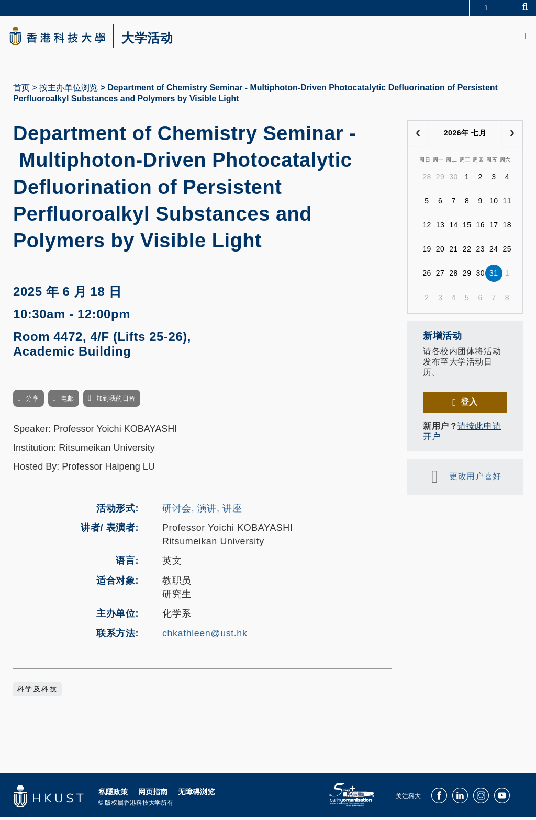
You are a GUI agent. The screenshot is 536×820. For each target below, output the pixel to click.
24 (493, 252)
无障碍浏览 (196, 794)
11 (507, 204)
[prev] (418, 136)
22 (467, 252)
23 (480, 252)
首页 (21, 90)
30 (453, 180)
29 (440, 180)
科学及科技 (37, 692)
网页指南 (153, 794)
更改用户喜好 (475, 479)
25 (507, 252)
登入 (469, 405)
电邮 (67, 401)
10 (493, 204)
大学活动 (157, 39)
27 (440, 276)
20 (440, 252)
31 (493, 276)
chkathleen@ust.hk (204, 636)
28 (426, 180)
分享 (32, 401)
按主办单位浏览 (68, 90)
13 (440, 228)
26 (426, 276)
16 (480, 228)
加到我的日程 (116, 401)
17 (493, 228)
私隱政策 (113, 794)
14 (453, 228)
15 (467, 228)
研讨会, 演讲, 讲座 (202, 511)
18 (507, 228)
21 (453, 252)
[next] (512, 136)
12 (426, 228)
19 (426, 252)
